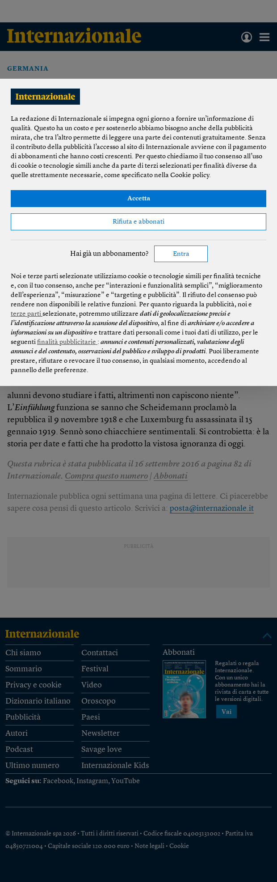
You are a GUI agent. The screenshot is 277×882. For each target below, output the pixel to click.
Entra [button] (181, 254)
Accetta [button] (138, 198)
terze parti (26, 314)
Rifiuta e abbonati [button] (138, 222)
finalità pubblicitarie (67, 342)
